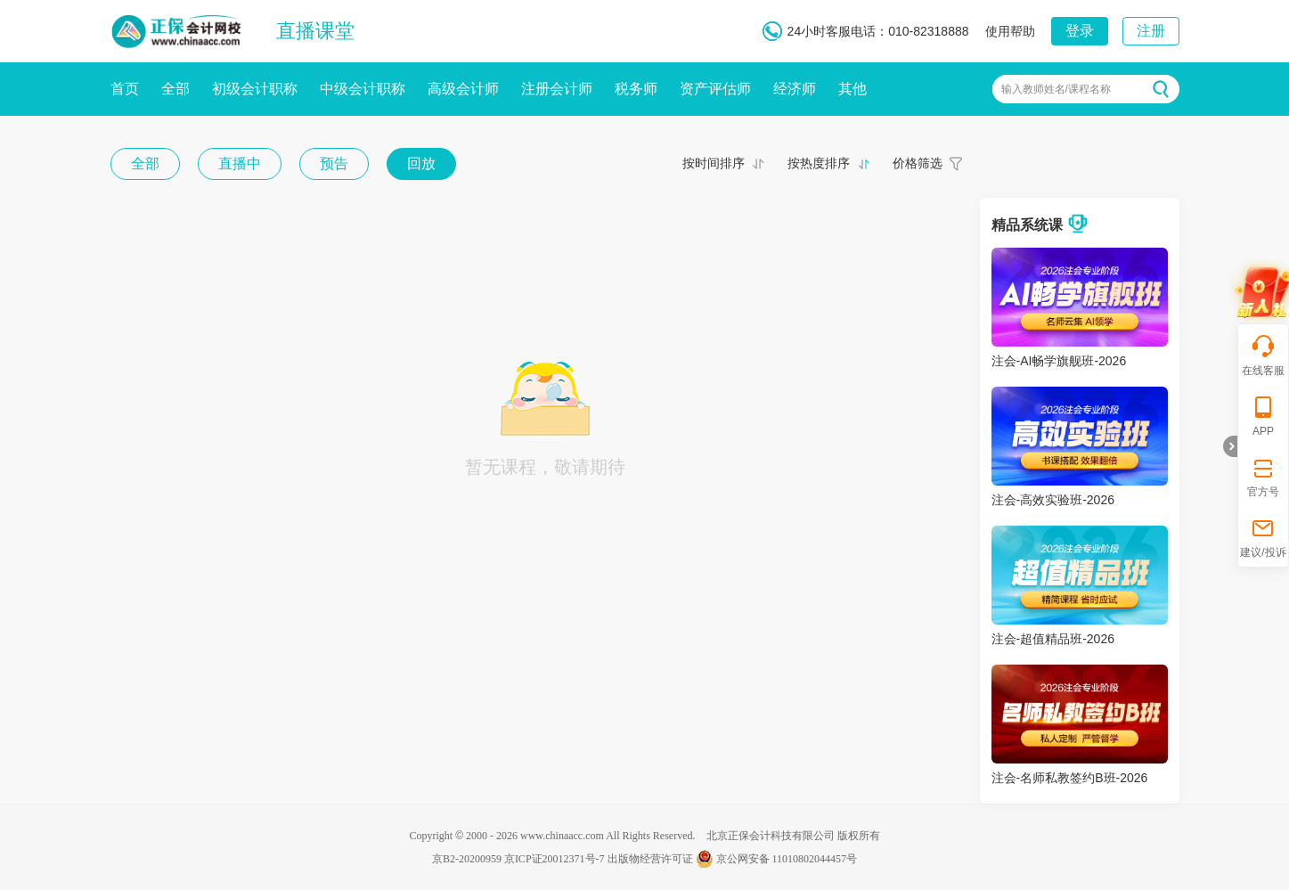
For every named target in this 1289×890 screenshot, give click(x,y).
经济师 (794, 88)
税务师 (636, 88)
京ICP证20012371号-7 (554, 859)
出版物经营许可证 (650, 859)
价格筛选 (917, 163)
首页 (124, 88)
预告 (334, 163)
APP (1263, 415)
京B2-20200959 (467, 859)
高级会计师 (463, 88)
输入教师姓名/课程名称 (1056, 89)
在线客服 (1263, 355)
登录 (1079, 30)
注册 (1151, 30)
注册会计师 (556, 88)
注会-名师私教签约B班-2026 (1069, 778)
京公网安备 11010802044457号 (777, 859)
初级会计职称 (255, 88)
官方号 (1263, 476)
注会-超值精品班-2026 (1052, 639)
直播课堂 (315, 31)
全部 (175, 88)
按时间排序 (713, 163)
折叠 (1230, 446)
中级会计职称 (362, 88)
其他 (852, 88)
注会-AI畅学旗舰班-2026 (1059, 361)
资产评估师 (715, 88)
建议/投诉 (1262, 537)
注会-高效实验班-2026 (1052, 500)
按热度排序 (818, 163)
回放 (421, 163)
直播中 (239, 163)
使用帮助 (1010, 31)
